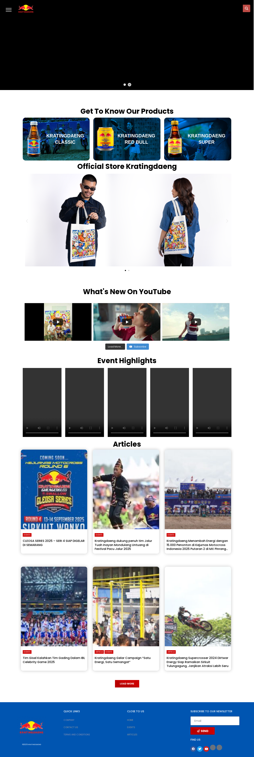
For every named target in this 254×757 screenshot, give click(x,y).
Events (27, 534)
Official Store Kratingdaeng (127, 166)
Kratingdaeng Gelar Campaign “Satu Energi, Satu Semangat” (123, 660)
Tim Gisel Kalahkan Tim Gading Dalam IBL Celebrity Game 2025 (54, 660)
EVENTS (131, 727)
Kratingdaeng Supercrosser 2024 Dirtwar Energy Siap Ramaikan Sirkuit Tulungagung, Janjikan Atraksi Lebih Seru (197, 662)
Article (99, 652)
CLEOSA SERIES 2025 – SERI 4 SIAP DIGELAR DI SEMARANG (54, 543)
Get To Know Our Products (127, 111)
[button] (9, 10)
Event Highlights (127, 361)
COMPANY (69, 720)
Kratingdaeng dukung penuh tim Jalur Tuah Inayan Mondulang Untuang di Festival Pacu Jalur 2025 (123, 545)
